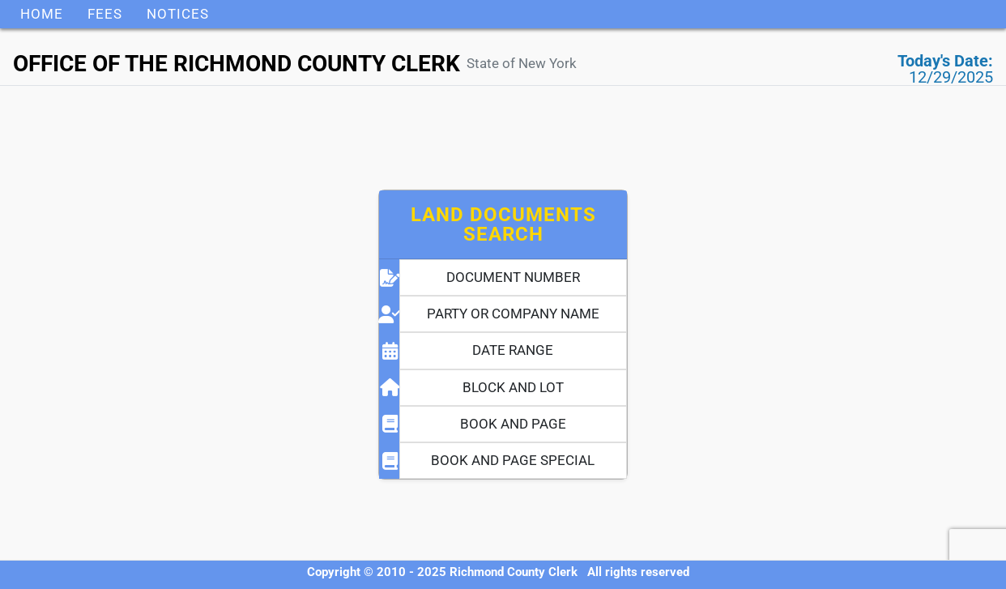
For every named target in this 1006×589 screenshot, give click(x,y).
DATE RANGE (512, 350)
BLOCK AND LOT (513, 387)
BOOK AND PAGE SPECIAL (513, 460)
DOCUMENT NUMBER (513, 277)
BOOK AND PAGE (513, 424)
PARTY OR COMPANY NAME (513, 313)
